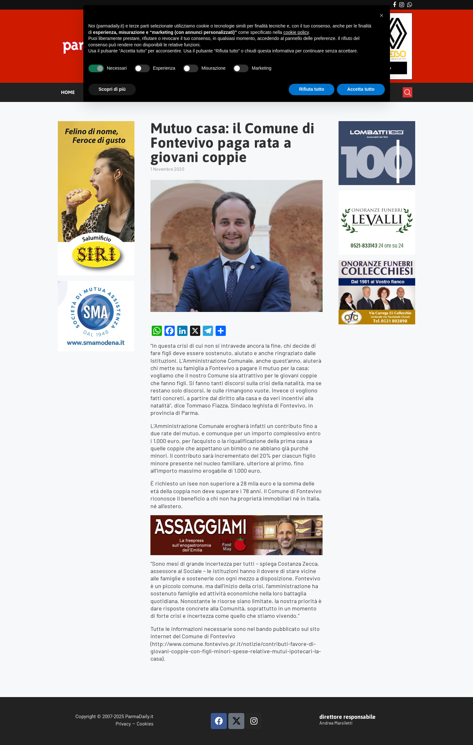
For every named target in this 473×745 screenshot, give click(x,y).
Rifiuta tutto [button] (311, 89)
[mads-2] (377, 263)
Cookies (145, 723)
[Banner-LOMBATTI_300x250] (377, 124)
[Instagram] (401, 5)
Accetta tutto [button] (361, 89)
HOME (68, 92)
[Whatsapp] (409, 5)
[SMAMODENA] (96, 283)
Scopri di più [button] (112, 89)
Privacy (123, 723)
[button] (382, 15)
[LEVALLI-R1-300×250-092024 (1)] (377, 193)
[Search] (407, 92)
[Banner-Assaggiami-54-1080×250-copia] (236, 518)
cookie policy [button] (296, 32)
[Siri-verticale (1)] (96, 124)
